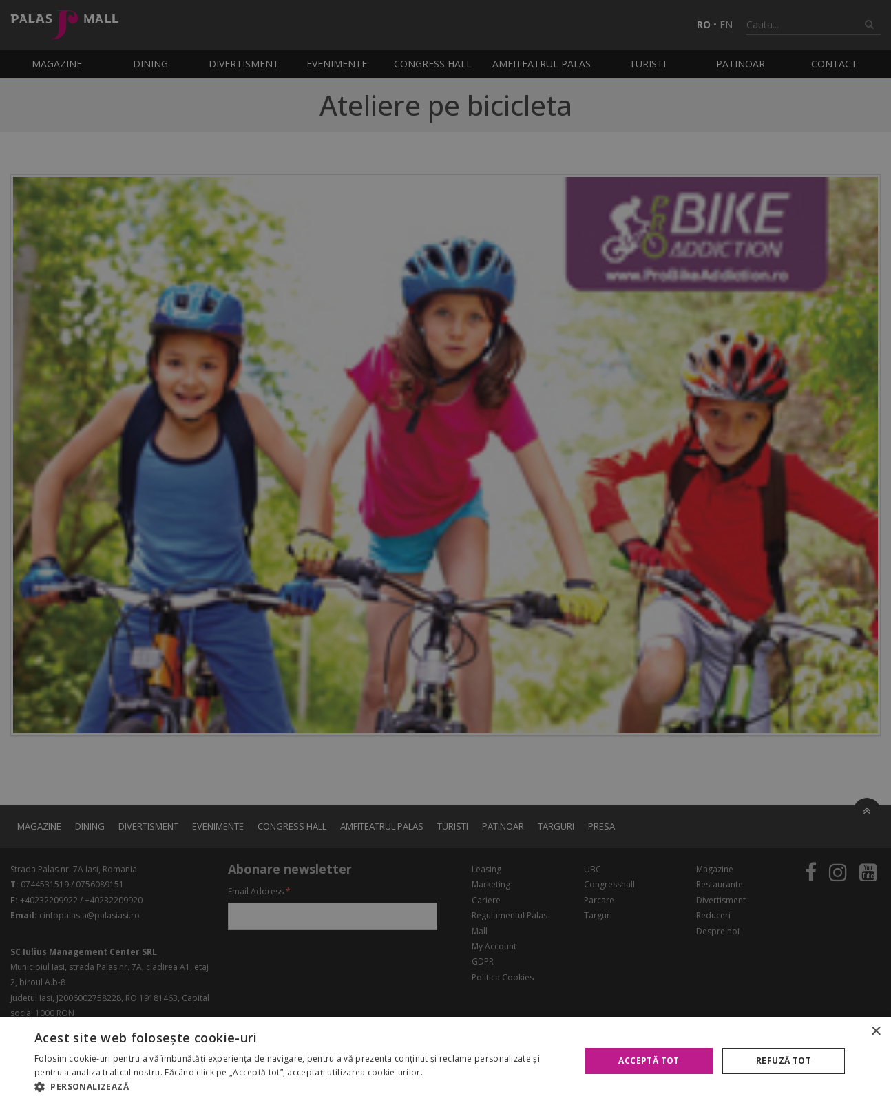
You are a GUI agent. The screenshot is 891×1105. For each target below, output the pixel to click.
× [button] (875, 1032)
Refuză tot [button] (783, 1060)
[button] (299, 1087)
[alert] (445, 552)
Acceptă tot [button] (648, 1060)
